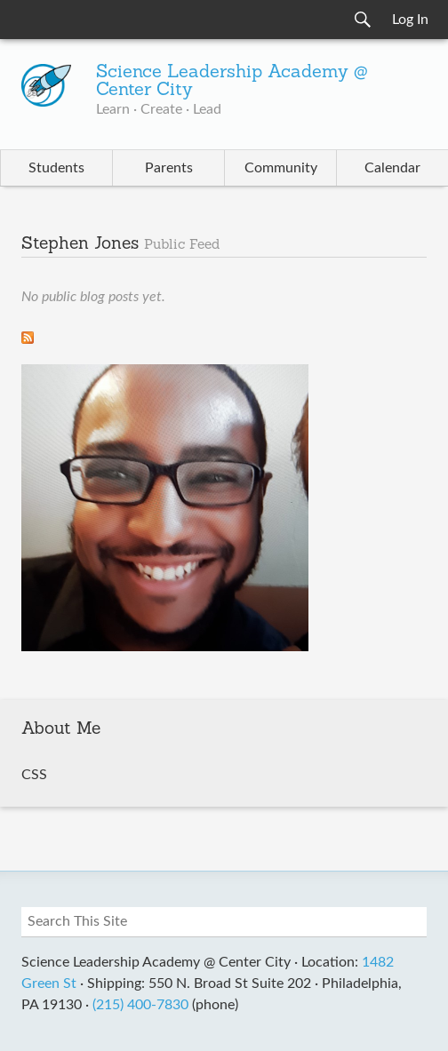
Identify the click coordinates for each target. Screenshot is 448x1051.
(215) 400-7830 (140, 1005)
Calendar (392, 168)
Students (56, 168)
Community (280, 168)
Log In (410, 19)
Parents (169, 168)
